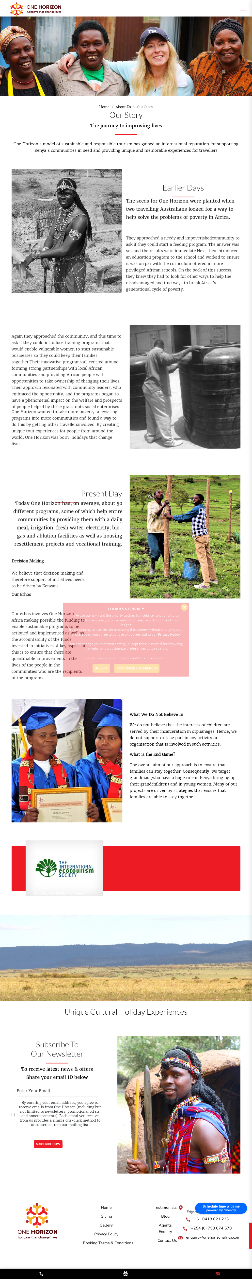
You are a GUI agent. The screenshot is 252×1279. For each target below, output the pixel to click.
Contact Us (167, 1240)
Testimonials (165, 1207)
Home (104, 107)
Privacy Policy (106, 1234)
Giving (106, 1216)
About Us (123, 107)
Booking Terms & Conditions (108, 1243)
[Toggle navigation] (241, 8)
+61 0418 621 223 (211, 1219)
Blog (165, 1216)
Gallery (106, 1225)
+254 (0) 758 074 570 (211, 1228)
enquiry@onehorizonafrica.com (213, 1237)
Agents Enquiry (165, 1228)
